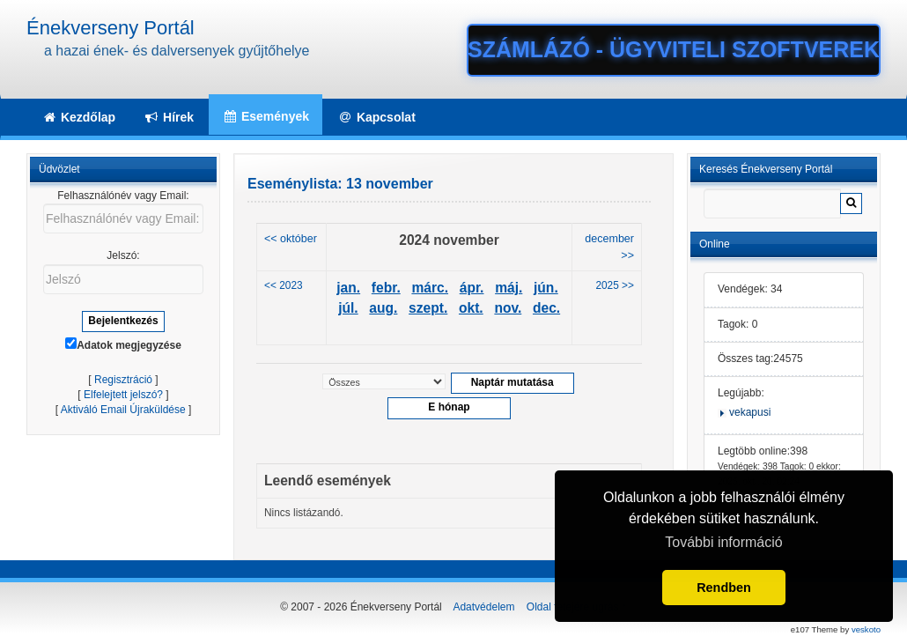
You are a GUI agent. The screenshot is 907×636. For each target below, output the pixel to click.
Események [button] (265, 116)
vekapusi (750, 412)
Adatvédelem (483, 607)
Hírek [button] (169, 117)
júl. (348, 307)
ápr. (472, 287)
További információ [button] (723, 542)
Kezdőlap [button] (78, 117)
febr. (386, 287)
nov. (507, 307)
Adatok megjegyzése (123, 344)
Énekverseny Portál (110, 28)
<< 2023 (283, 285)
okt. (471, 307)
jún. (546, 287)
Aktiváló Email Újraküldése (123, 409)
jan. (348, 287)
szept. (428, 307)
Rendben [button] (724, 588)
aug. (383, 307)
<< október (290, 239)
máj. (508, 287)
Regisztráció (123, 379)
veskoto (866, 629)
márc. (429, 287)
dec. (546, 307)
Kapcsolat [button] (376, 117)
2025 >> (614, 285)
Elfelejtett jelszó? (123, 394)
